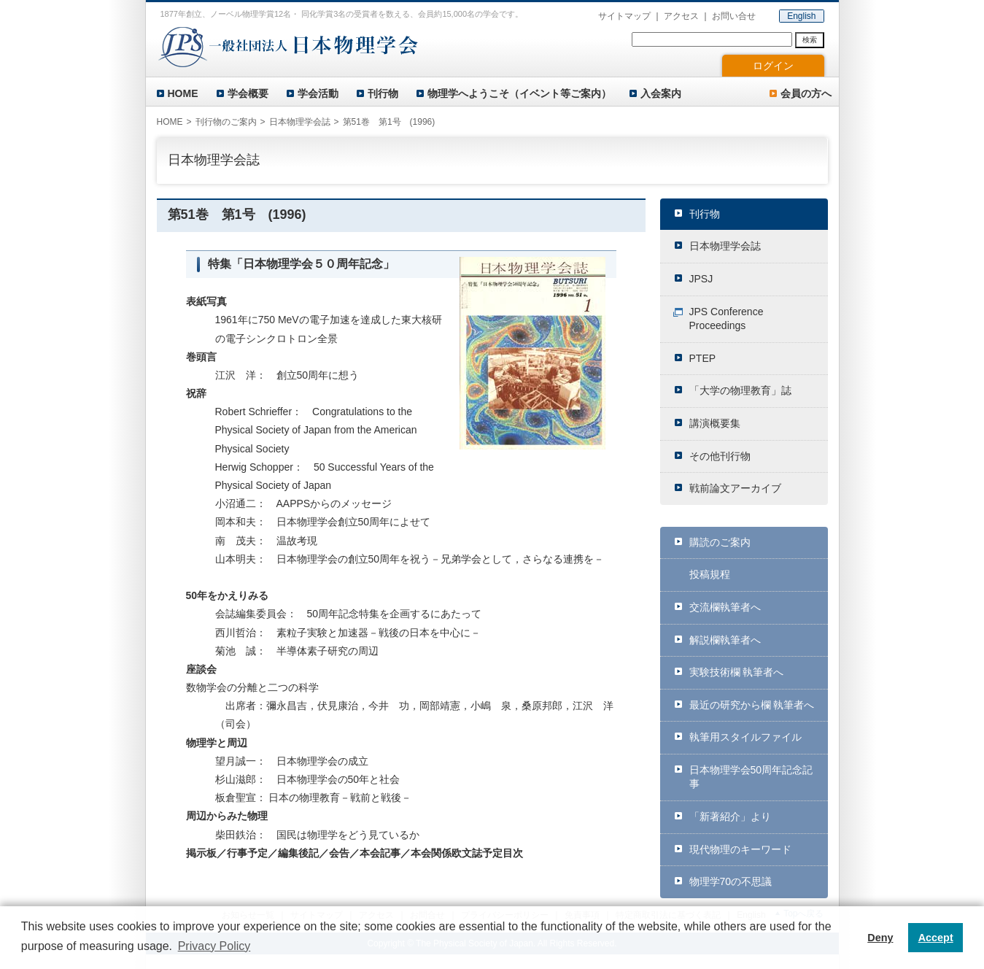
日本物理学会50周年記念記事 (751, 777)
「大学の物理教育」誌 (740, 390)
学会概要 (248, 93)
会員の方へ (806, 93)
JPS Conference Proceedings (726, 319)
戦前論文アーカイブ (735, 488)
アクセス (681, 16)
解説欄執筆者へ (725, 640)
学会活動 (318, 93)
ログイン (773, 66)
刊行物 (383, 93)
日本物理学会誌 (725, 246)
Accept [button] (935, 937)
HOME (183, 93)
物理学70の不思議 (730, 881)
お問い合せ (734, 16)
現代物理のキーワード (740, 849)
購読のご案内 (720, 542)
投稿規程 (709, 574)
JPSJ (701, 279)
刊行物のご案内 (226, 122)
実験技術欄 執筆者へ (736, 672)
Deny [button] (880, 937)
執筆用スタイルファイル (745, 737)
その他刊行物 (720, 456)
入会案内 (660, 93)
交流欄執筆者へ (725, 607)
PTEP (702, 358)
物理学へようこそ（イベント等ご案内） (519, 93)
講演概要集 (714, 423)
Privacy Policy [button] (214, 946)
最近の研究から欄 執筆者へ (752, 705)
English (801, 16)
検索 (809, 40)
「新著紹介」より (730, 816)
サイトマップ (624, 16)
